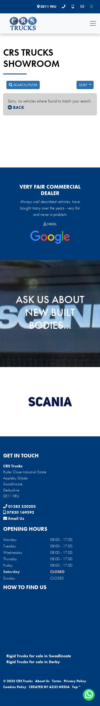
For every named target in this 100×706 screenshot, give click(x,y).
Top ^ (76, 687)
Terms (56, 681)
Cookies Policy (14, 687)
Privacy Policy (75, 681)
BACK (16, 107)
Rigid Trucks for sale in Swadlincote (38, 656)
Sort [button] (83, 84)
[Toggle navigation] (93, 23)
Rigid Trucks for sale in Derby (33, 662)
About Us (42, 681)
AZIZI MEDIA (59, 687)
